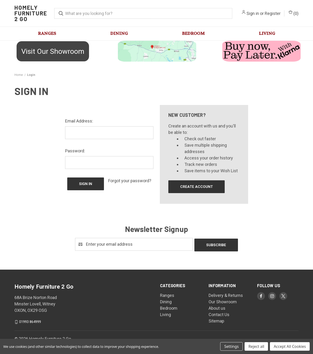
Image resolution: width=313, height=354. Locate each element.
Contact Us (219, 313)
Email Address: (79, 120)
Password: (75, 150)
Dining (119, 33)
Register (273, 13)
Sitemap (216, 320)
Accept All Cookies (290, 346)
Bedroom (193, 33)
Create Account (196, 187)
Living (267, 33)
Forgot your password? (129, 180)
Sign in (252, 13)
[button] (52, 51)
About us (217, 307)
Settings (231, 346)
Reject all (256, 346)
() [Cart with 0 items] (294, 13)
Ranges (47, 33)
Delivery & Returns (226, 294)
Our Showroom (223, 301)
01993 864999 (30, 321)
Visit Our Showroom (52, 51)
